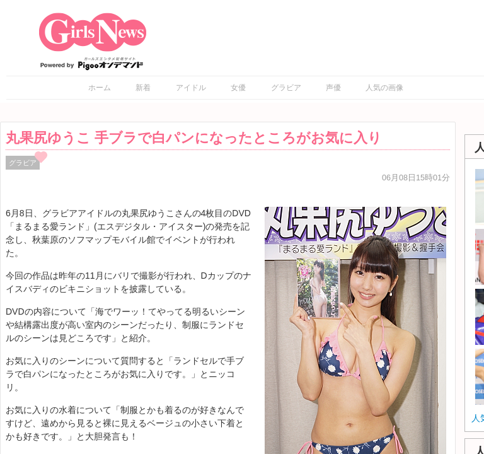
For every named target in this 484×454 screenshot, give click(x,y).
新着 (143, 87)
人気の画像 (384, 87)
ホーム (99, 87)
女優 (238, 87)
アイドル (191, 87)
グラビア (286, 87)
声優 (333, 87)
